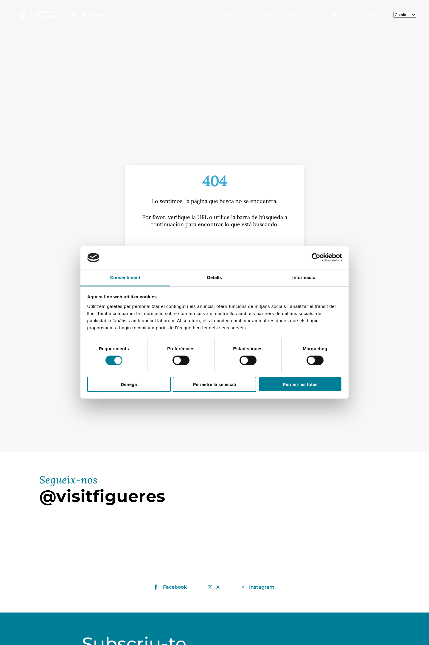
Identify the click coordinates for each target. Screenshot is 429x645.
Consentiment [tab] (125, 277)
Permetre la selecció (214, 384)
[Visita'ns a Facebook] (334, 13)
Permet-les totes (300, 384)
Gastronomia (238, 14)
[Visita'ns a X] (354, 14)
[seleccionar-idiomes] (404, 15)
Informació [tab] (303, 277)
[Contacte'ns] (373, 14)
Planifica (207, 14)
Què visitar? (150, 14)
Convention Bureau (281, 14)
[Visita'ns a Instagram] (343, 14)
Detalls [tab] (214, 277)
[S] (214, 243)
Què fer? (180, 14)
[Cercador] (384, 14)
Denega (129, 384)
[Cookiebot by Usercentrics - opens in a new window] (316, 257)
